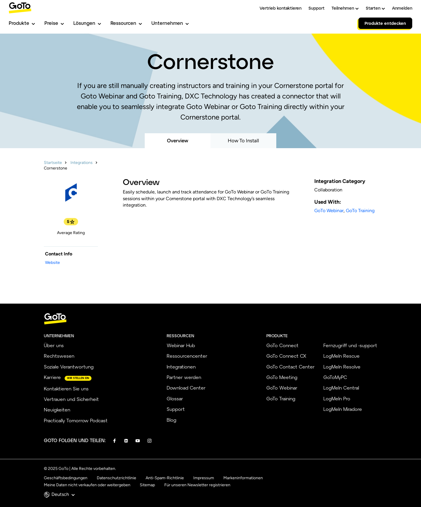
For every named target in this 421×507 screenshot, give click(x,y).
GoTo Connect (282, 345)
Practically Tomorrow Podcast (76, 420)
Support (316, 8)
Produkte (22, 23)
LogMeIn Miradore (342, 409)
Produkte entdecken (385, 23)
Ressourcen (126, 23)
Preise (54, 23)
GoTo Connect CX (286, 356)
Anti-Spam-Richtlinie (165, 477)
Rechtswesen (59, 356)
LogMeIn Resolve (341, 366)
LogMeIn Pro (336, 398)
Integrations (81, 162)
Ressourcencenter (187, 356)
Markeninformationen (243, 477)
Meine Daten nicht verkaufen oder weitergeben (87, 484)
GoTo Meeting (281, 377)
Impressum (203, 477)
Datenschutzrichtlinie (116, 477)
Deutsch (63, 494)
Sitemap (147, 484)
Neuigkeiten (57, 409)
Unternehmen (170, 23)
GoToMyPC (335, 377)
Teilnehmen (345, 8)
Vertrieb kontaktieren (280, 8)
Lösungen (87, 23)
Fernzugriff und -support (350, 345)
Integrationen (181, 366)
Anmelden (402, 8)
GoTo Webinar (329, 210)
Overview (177, 140)
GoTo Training (360, 210)
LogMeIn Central (341, 387)
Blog (171, 420)
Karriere (52, 377)
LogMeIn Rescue (341, 356)
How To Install (243, 140)
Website (52, 262)
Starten (375, 8)
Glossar (175, 398)
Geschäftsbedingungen (65, 477)
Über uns (54, 345)
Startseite (53, 162)
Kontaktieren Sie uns (66, 388)
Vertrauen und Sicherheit (71, 399)
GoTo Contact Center (290, 366)
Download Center (186, 387)
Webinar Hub (181, 345)
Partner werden (184, 377)
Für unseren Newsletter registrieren (197, 484)
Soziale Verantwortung (69, 366)
